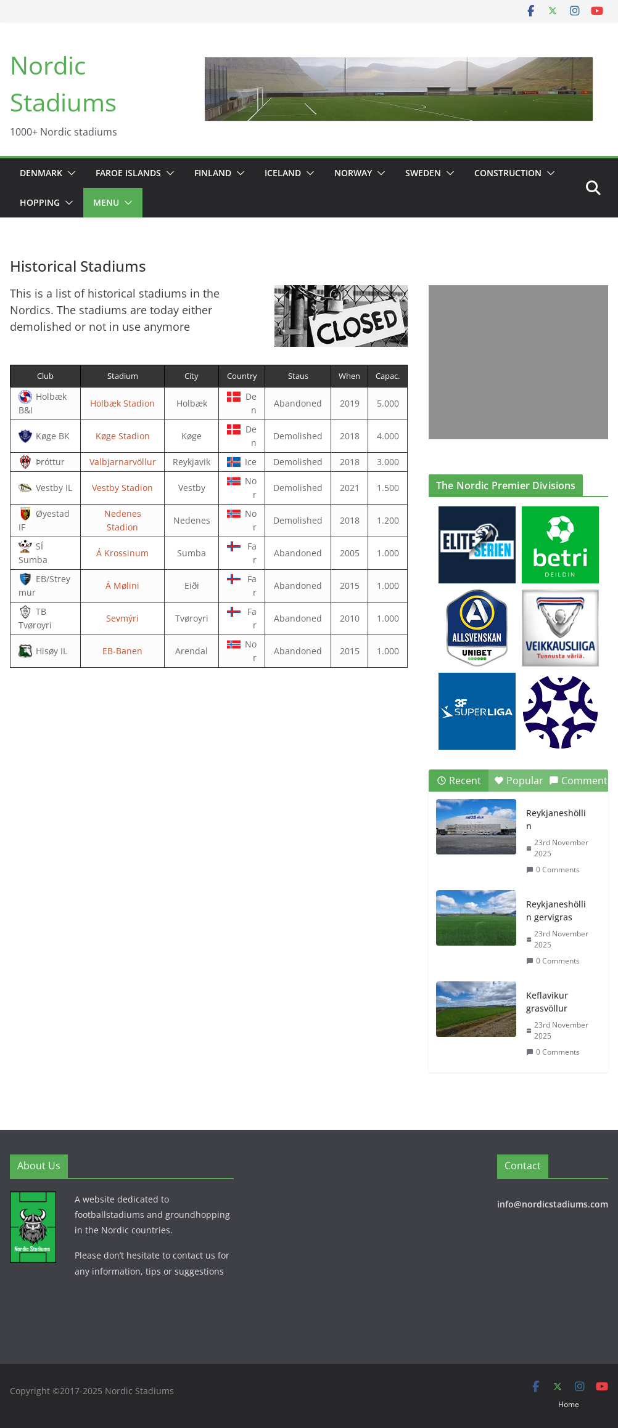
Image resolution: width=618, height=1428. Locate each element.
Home (568, 1404)
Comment (578, 780)
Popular (518, 780)
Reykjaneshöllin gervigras (556, 910)
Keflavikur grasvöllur (547, 1001)
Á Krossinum (122, 553)
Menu (106, 202)
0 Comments (553, 869)
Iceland (283, 173)
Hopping (40, 202)
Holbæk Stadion (122, 403)
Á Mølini (122, 585)
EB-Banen (122, 651)
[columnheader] (45, 376)
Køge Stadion (123, 436)
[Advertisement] (508, 362)
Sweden (423, 173)
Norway (353, 173)
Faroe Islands (128, 173)
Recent (459, 780)
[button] (69, 173)
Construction (508, 173)
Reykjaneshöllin (556, 819)
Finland (212, 173)
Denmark (41, 173)
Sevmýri (122, 618)
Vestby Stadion (122, 487)
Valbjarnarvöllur (122, 462)
